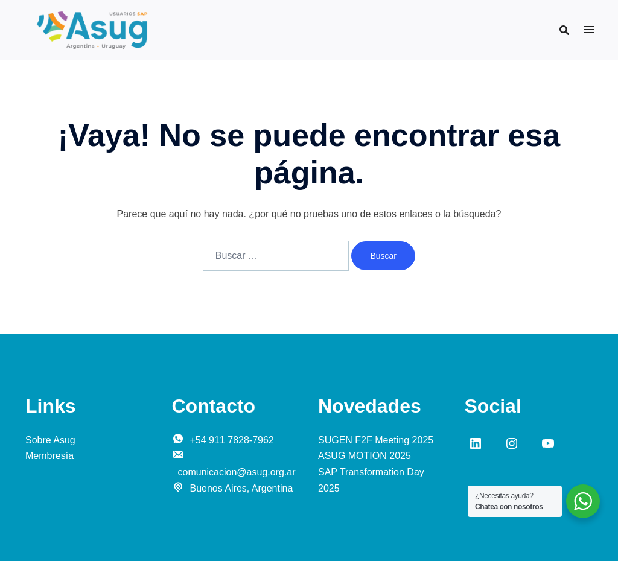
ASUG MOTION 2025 (364, 456)
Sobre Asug (50, 440)
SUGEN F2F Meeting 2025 (375, 440)
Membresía (49, 456)
